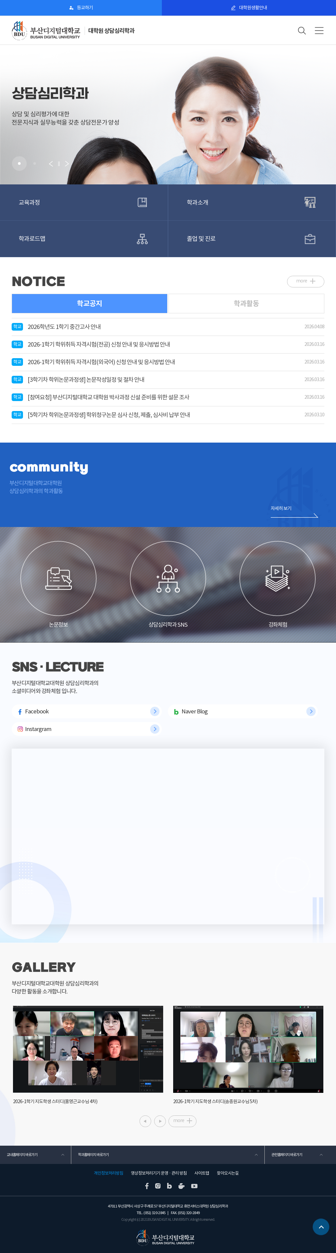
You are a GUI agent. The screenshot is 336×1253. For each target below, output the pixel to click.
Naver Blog (194, 711)
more (301, 281)
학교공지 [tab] (89, 303)
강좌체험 (277, 585)
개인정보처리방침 (108, 1173)
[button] (19, 163)
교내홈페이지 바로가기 (22, 1154)
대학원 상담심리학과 (111, 31)
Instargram (38, 729)
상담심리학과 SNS (168, 585)
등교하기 (85, 8)
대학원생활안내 (252, 8)
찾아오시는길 (228, 1173)
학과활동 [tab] (246, 303)
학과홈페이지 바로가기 (93, 1154)
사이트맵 (201, 1173)
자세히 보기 (281, 508)
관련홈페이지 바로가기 (286, 1154)
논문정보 (58, 585)
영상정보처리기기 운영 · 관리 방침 (159, 1173)
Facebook (37, 711)
